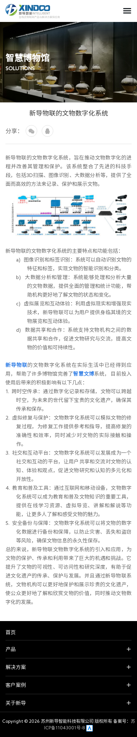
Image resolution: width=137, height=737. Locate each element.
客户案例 (15, 685)
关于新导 (15, 703)
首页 (10, 632)
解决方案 (15, 667)
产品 (10, 649)
